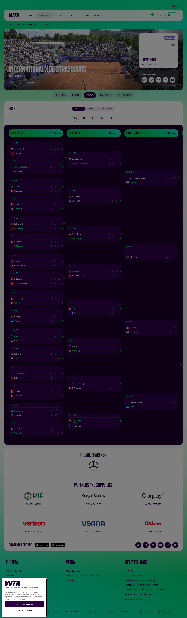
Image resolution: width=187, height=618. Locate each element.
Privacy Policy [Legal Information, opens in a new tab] (20, 599)
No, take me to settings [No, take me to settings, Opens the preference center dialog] (24, 610)
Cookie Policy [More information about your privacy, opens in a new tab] (10, 599)
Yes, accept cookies (24, 604)
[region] (24, 597)
